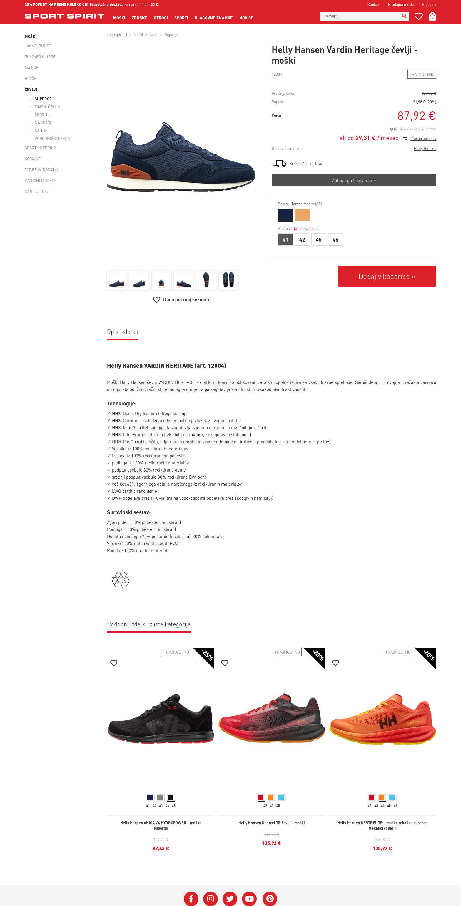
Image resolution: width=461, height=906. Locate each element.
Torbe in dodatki (41, 169)
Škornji (43, 114)
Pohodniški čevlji (52, 138)
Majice (31, 67)
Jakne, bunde (38, 45)
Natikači (43, 122)
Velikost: (298, 228)
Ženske (139, 17)
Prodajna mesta (401, 4)
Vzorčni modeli (40, 180)
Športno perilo (40, 147)
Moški (119, 17)
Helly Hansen (425, 148)
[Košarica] (436, 16)
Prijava (429, 4)
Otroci (161, 17)
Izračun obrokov (423, 138)
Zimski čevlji (47, 106)
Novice (246, 17)
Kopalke (33, 158)
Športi (181, 17)
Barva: (301, 203)
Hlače (30, 78)
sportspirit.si (117, 34)
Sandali (43, 130)
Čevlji (31, 89)
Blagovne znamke (214, 17)
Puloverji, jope (40, 56)
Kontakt (374, 4)
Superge (43, 98)
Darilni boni (37, 191)
